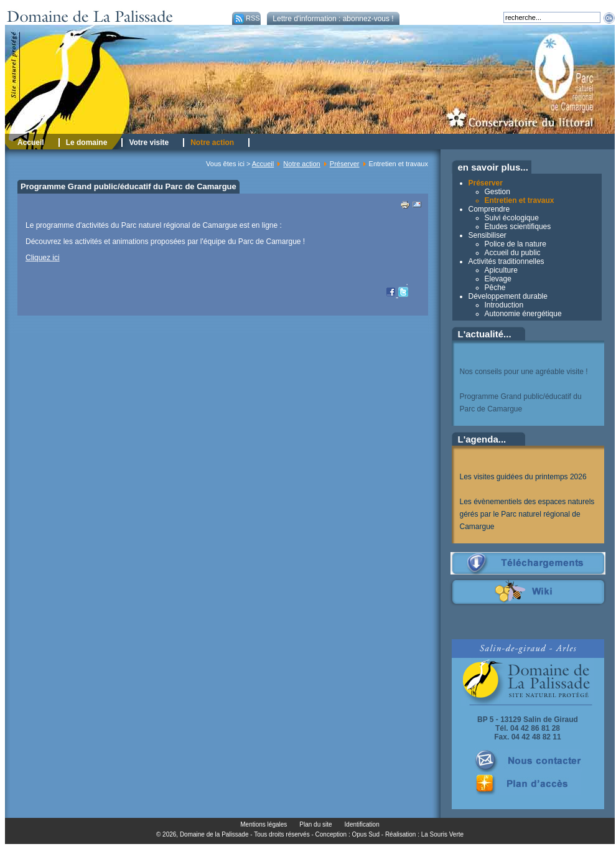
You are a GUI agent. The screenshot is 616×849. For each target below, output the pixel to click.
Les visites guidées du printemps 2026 (523, 476)
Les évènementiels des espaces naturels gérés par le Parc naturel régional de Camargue (527, 514)
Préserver (345, 163)
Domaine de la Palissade (214, 834)
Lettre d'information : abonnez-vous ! (333, 18)
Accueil (263, 163)
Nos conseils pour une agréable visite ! (524, 371)
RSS (246, 18)
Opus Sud (366, 834)
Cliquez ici (43, 257)
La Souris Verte (442, 834)
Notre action (301, 163)
